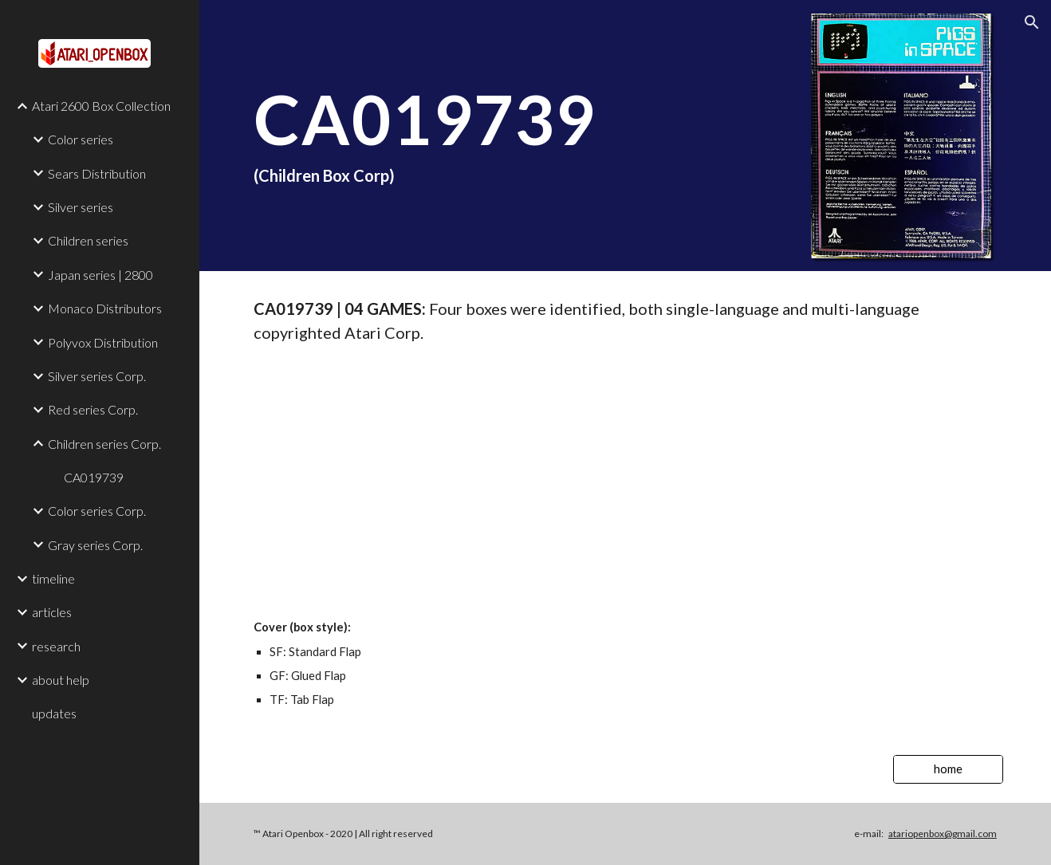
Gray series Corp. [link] (95, 544)
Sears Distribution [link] (97, 173)
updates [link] (54, 713)
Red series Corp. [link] (93, 409)
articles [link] (52, 611)
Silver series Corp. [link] (97, 375)
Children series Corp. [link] (104, 443)
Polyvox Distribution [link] (103, 342)
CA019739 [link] (94, 477)
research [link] (56, 646)
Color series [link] (80, 139)
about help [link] (60, 679)
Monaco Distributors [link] (105, 308)
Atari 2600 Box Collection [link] (101, 105)
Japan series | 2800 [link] (100, 274)
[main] (625, 135)
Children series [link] (88, 240)
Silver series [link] (80, 206)
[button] (1032, 22)
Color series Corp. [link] (97, 510)
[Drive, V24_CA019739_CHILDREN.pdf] (625, 481)
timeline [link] (53, 578)
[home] (948, 769)
